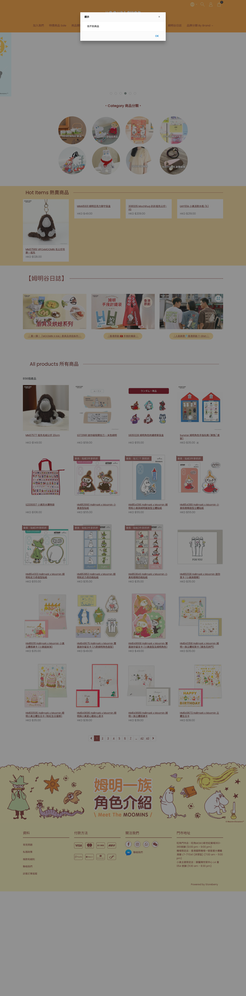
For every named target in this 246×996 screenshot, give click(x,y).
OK (157, 36)
